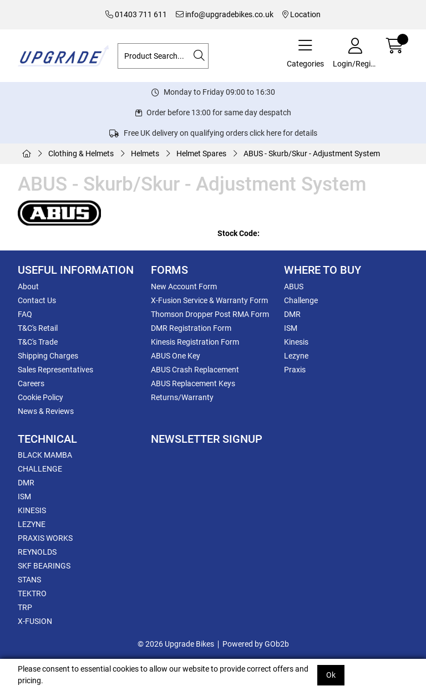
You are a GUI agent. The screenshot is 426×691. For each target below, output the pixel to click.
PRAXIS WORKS (45, 538)
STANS (29, 579)
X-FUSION (35, 621)
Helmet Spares (201, 153)
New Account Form (184, 286)
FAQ (25, 314)
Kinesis (296, 341)
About (28, 286)
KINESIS (32, 510)
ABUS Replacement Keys (193, 383)
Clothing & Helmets (81, 153)
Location (301, 14)
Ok (331, 674)
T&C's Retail (38, 328)
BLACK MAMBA (45, 455)
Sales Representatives (55, 369)
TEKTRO (32, 593)
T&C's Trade (38, 341)
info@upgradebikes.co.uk (224, 14)
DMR (292, 314)
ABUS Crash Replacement (195, 369)
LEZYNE (31, 524)
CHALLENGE (40, 468)
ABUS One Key (175, 355)
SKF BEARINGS (44, 565)
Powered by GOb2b (255, 643)
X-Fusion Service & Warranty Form (209, 300)
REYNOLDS (37, 551)
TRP (25, 607)
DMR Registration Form (191, 328)
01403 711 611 (136, 14)
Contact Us (37, 300)
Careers (31, 383)
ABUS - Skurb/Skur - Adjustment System (312, 153)
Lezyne (296, 355)
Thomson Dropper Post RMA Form (210, 314)
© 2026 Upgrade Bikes (176, 643)
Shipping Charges (48, 355)
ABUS (293, 286)
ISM (290, 328)
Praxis (295, 369)
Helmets (145, 153)
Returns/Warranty (182, 397)
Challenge (301, 300)
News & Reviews (46, 411)
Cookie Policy (40, 397)
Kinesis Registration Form (195, 341)
